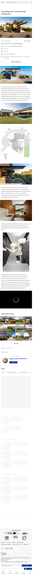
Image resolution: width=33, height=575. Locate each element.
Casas (2, 43)
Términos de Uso (15, 565)
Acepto (27, 565)
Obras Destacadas (23, 372)
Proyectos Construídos (12, 372)
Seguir (13, 362)
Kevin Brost (12, 54)
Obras (3, 372)
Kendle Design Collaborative (16, 46)
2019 (7, 51)
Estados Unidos (18, 43)
